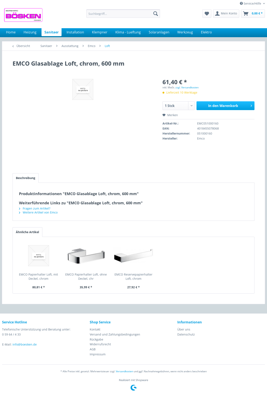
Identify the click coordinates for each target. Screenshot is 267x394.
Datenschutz (186, 334)
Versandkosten (124, 371)
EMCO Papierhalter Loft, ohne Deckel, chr (86, 276)
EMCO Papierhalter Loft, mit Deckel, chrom (38, 276)
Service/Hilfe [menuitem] (251, 3)
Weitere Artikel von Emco (38, 212)
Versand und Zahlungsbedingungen (115, 334)
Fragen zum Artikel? (34, 208)
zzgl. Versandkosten (187, 87)
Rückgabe (96, 339)
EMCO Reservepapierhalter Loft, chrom (133, 276)
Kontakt (95, 329)
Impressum (98, 354)
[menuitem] (123, 13)
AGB (93, 349)
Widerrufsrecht (100, 344)
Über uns (183, 329)
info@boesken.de (25, 344)
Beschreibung (25, 178)
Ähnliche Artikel (27, 232)
